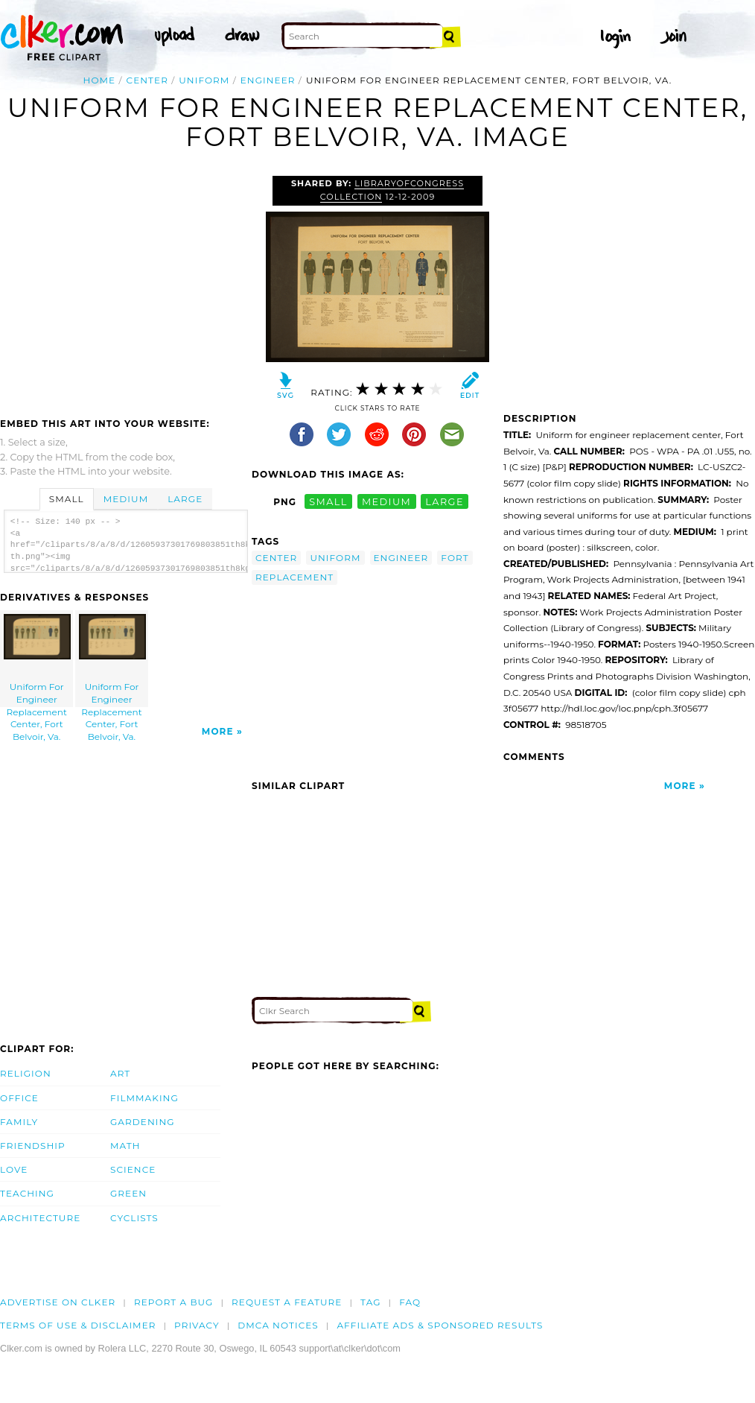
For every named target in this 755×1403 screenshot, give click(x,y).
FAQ (410, 1302)
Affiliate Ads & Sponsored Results (440, 1325)
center (147, 80)
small (328, 501)
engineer (268, 80)
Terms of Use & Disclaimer (78, 1325)
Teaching (27, 1193)
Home (99, 80)
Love (14, 1169)
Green (128, 1193)
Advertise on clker (57, 1302)
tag (370, 1302)
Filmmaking (144, 1097)
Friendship (33, 1145)
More (218, 731)
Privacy (197, 1325)
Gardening (142, 1121)
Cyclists (134, 1217)
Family (19, 1121)
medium (386, 501)
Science (133, 1169)
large (444, 501)
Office (19, 1097)
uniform (204, 80)
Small (66, 498)
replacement (294, 577)
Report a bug (174, 1302)
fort (454, 557)
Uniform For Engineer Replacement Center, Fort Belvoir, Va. (37, 660)
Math (125, 1145)
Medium (125, 498)
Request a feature (287, 1302)
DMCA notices (278, 1325)
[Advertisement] (125, 287)
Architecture (40, 1217)
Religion (25, 1073)
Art (120, 1073)
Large (185, 498)
